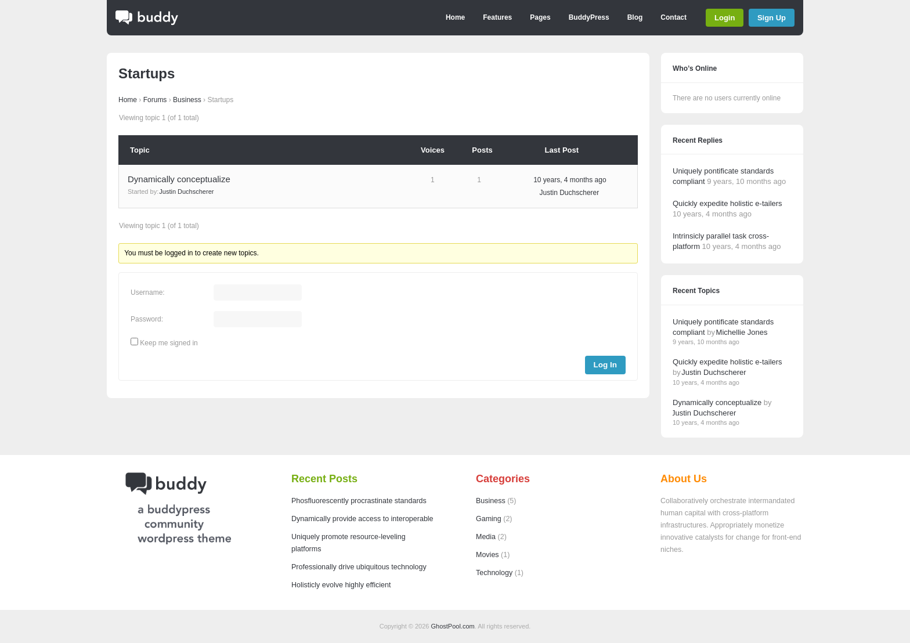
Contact (673, 17)
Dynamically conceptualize (179, 179)
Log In (606, 364)
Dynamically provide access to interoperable (362, 519)
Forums (155, 100)
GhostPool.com (453, 626)
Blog (635, 17)
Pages (540, 17)
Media (486, 537)
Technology (494, 573)
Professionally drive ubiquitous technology (359, 567)
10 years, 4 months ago (569, 180)
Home (455, 17)
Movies (487, 555)
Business (187, 100)
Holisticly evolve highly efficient (341, 585)
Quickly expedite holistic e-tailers (727, 203)
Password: (147, 319)
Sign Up (771, 17)
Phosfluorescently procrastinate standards (359, 501)
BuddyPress (589, 17)
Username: (148, 292)
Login (724, 17)
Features (497, 17)
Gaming (488, 519)
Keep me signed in (168, 343)
